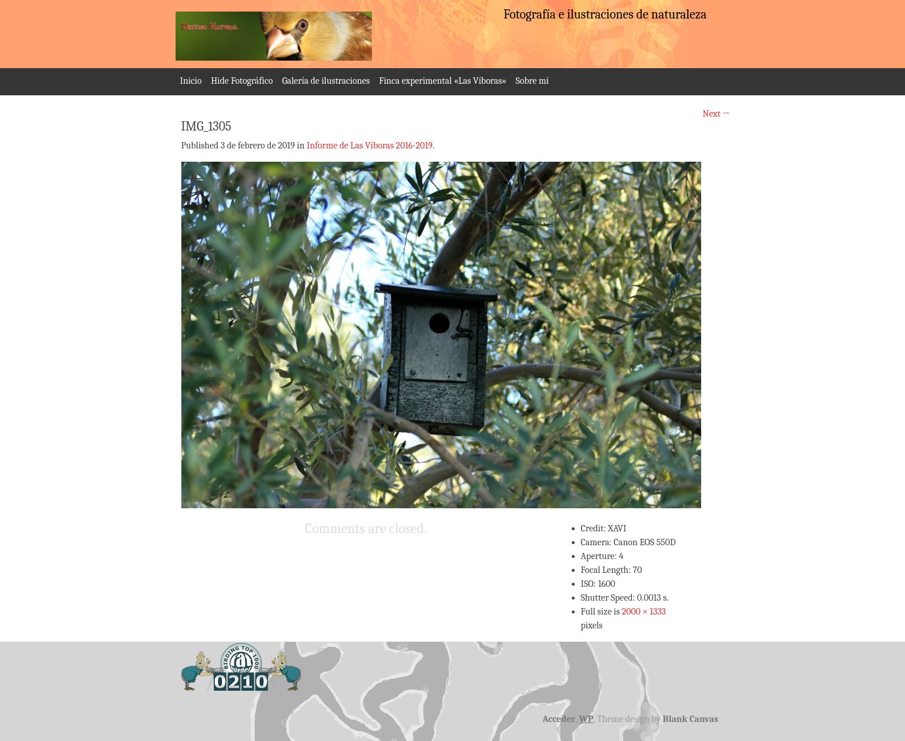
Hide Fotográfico (242, 81)
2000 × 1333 (644, 611)
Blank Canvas (690, 719)
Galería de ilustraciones (326, 81)
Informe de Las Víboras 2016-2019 (370, 145)
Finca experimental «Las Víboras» (442, 81)
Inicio (191, 81)
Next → (716, 114)
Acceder (558, 719)
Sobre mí (532, 81)
